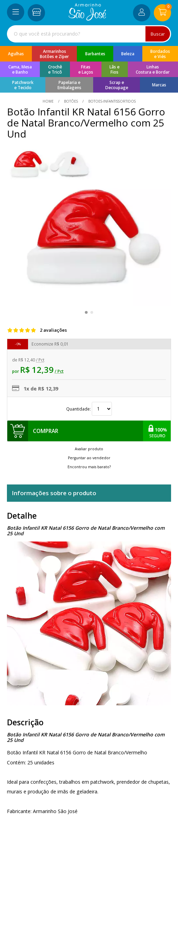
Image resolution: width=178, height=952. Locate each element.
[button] (86, 312)
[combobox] (89, 34)
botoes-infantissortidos (111, 101)
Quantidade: (89, 409)
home (49, 101)
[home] (87, 19)
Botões (71, 101)
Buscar (158, 34)
